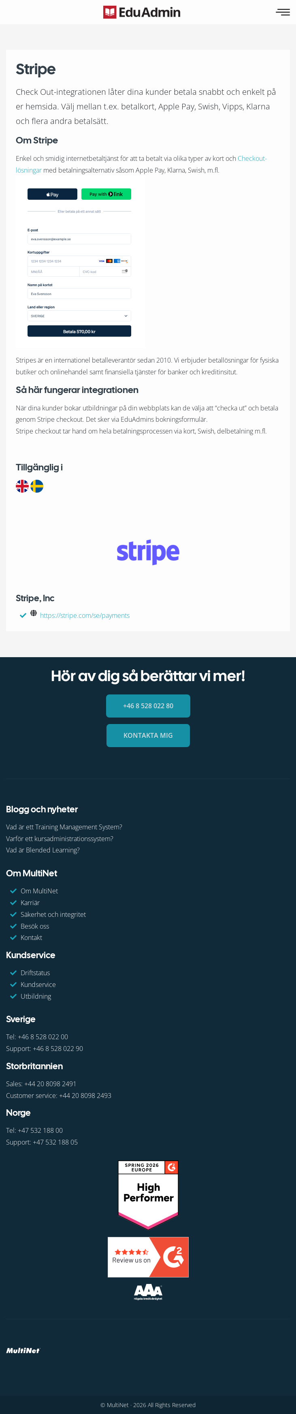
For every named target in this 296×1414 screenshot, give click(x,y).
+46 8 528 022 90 (58, 1048)
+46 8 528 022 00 (43, 1036)
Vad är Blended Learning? (43, 850)
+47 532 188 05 (55, 1142)
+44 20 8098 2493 (85, 1095)
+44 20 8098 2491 (50, 1083)
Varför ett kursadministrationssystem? (59, 838)
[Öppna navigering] (283, 12)
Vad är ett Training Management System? (64, 826)
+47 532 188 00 (40, 1130)
